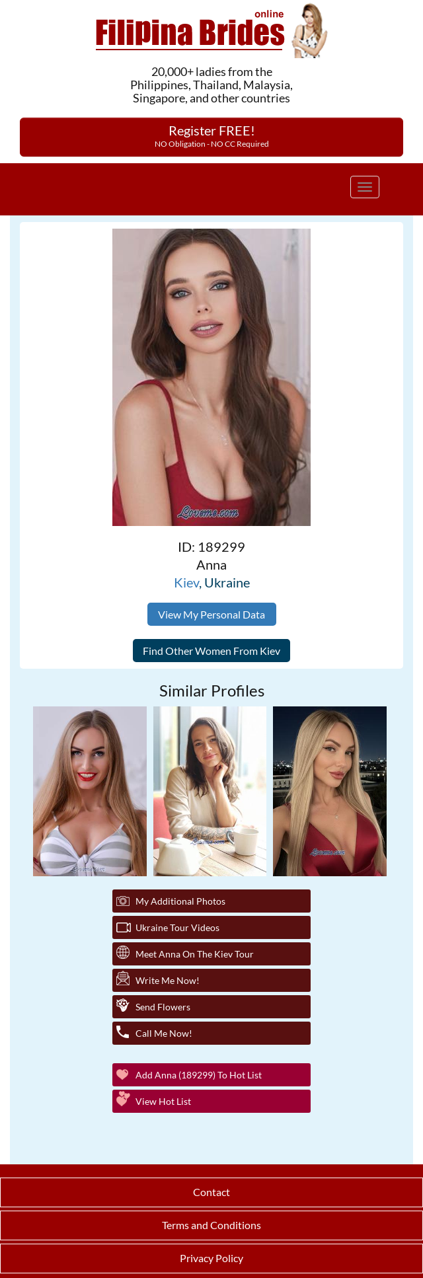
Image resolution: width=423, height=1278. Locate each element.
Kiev (186, 582)
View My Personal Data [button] (211, 614)
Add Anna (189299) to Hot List (198, 1074)
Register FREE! (212, 135)
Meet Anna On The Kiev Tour (194, 953)
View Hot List (163, 1101)
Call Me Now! (163, 1033)
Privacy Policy (211, 1258)
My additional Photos (180, 901)
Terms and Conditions (211, 1225)
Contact (211, 1191)
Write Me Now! (167, 980)
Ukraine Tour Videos (177, 927)
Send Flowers (162, 1006)
